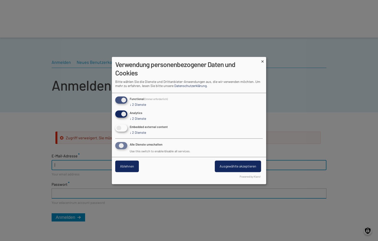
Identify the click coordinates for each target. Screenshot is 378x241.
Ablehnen (127, 166)
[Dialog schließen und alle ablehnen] (262, 60)
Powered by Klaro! (250, 176)
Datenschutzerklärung (190, 86)
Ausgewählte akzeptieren (238, 166)
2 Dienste (138, 104)
